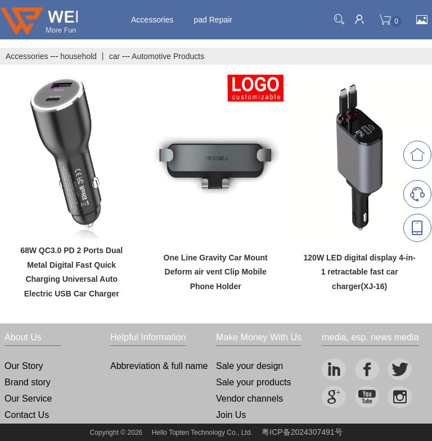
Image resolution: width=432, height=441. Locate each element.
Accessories (152, 19)
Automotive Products (168, 56)
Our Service (28, 398)
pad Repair (213, 19)
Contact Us (26, 415)
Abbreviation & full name (159, 366)
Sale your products (253, 382)
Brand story (27, 382)
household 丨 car (90, 56)
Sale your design (249, 366)
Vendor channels (249, 398)
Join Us (231, 415)
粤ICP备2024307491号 (302, 432)
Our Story (23, 366)
